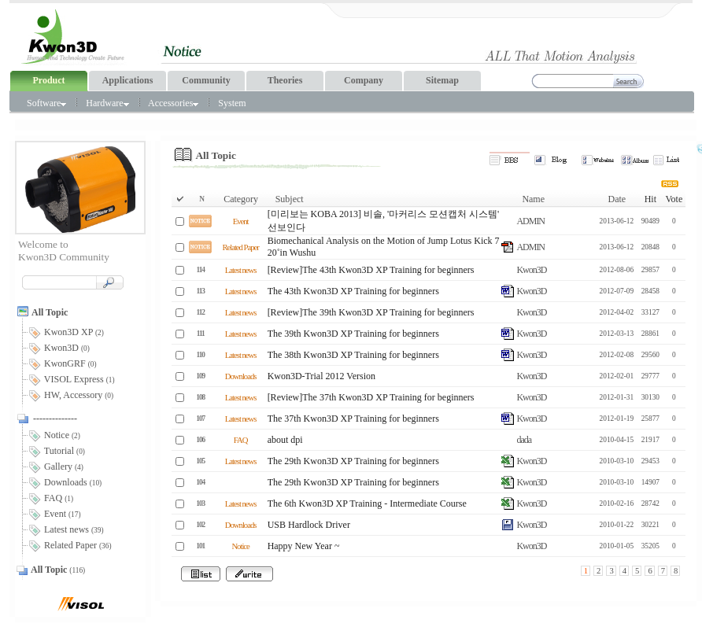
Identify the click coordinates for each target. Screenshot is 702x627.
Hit (650, 199)
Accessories (173, 103)
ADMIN (530, 221)
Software (46, 103)
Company (363, 80)
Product (48, 80)
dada (523, 439)
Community (206, 80)
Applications (127, 80)
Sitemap (442, 80)
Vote (673, 199)
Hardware (107, 103)
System (232, 103)
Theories (285, 80)
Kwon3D (531, 269)
